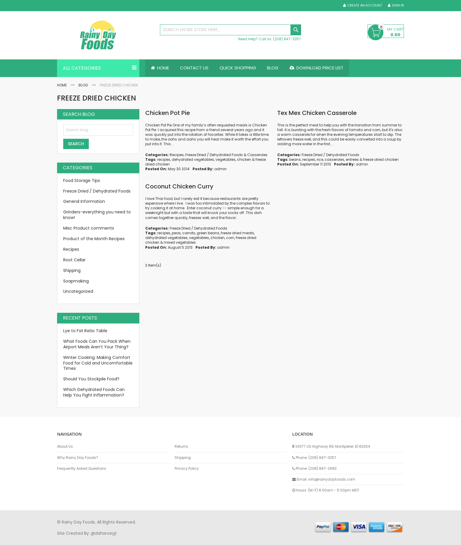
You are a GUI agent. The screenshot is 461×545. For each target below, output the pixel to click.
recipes (163, 159)
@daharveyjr (104, 533)
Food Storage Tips (81, 180)
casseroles (334, 159)
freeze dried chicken (381, 159)
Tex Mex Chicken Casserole (317, 113)
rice (320, 159)
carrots (188, 232)
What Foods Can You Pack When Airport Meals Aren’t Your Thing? (97, 344)
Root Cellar (74, 260)
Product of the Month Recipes (94, 239)
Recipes (177, 154)
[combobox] (230, 30)
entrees (352, 159)
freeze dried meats (237, 232)
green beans (208, 232)
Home (62, 85)
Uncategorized (78, 292)
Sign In (398, 5)
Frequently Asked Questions (81, 468)
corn (230, 237)
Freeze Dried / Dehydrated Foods (214, 154)
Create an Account (364, 5)
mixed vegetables (180, 242)
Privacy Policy (187, 468)
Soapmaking (76, 281)
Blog (83, 85)
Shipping (72, 270)
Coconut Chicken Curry (179, 186)
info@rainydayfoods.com (331, 479)
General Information (84, 202)
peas (176, 232)
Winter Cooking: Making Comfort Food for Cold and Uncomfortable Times (98, 363)
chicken (244, 159)
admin (220, 168)
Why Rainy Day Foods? (77, 457)
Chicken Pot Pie (167, 113)
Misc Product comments (88, 228)
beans (295, 159)
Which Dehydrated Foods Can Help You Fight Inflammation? (94, 392)
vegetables (225, 159)
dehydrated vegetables (193, 159)
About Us (65, 446)
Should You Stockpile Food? (91, 379)
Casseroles (257, 154)
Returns (181, 446)
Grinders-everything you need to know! (97, 215)
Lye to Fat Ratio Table (85, 331)
